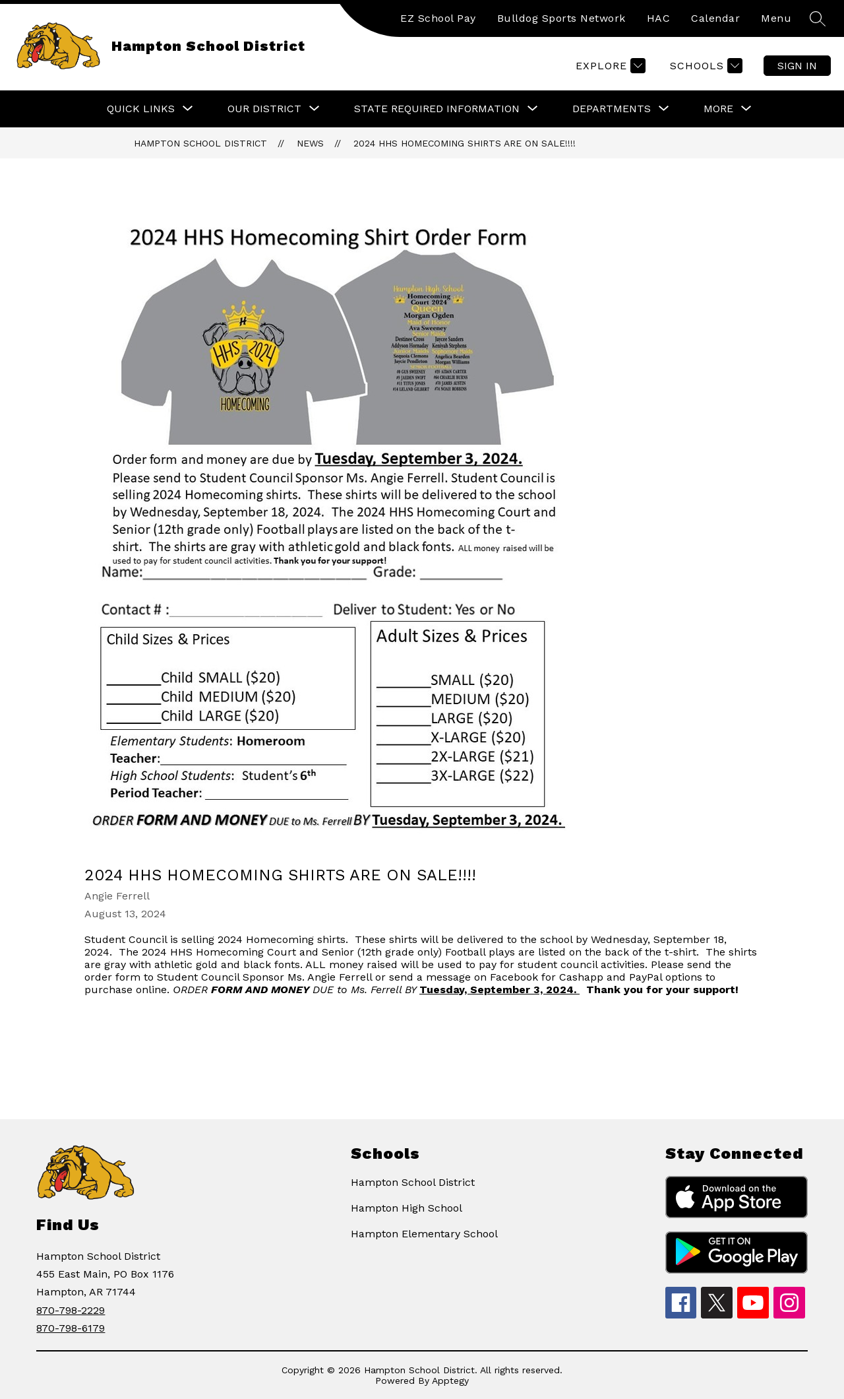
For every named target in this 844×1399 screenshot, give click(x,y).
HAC (659, 18)
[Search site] (818, 18)
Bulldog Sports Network (561, 18)
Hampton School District (200, 143)
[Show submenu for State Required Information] (437, 109)
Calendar (715, 18)
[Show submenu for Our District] (264, 109)
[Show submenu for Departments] (611, 109)
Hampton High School (406, 1208)
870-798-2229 (70, 1310)
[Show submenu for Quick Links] (141, 109)
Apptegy (450, 1380)
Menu (776, 18)
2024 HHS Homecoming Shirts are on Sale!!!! (464, 143)
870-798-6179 (70, 1328)
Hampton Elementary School (424, 1233)
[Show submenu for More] (718, 109)
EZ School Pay (438, 18)
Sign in (797, 65)
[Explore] (609, 65)
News (310, 143)
